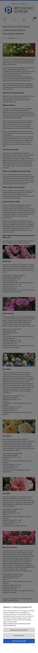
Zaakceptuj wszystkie (19, 641)
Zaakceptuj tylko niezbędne (19, 630)
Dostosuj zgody (19, 635)
